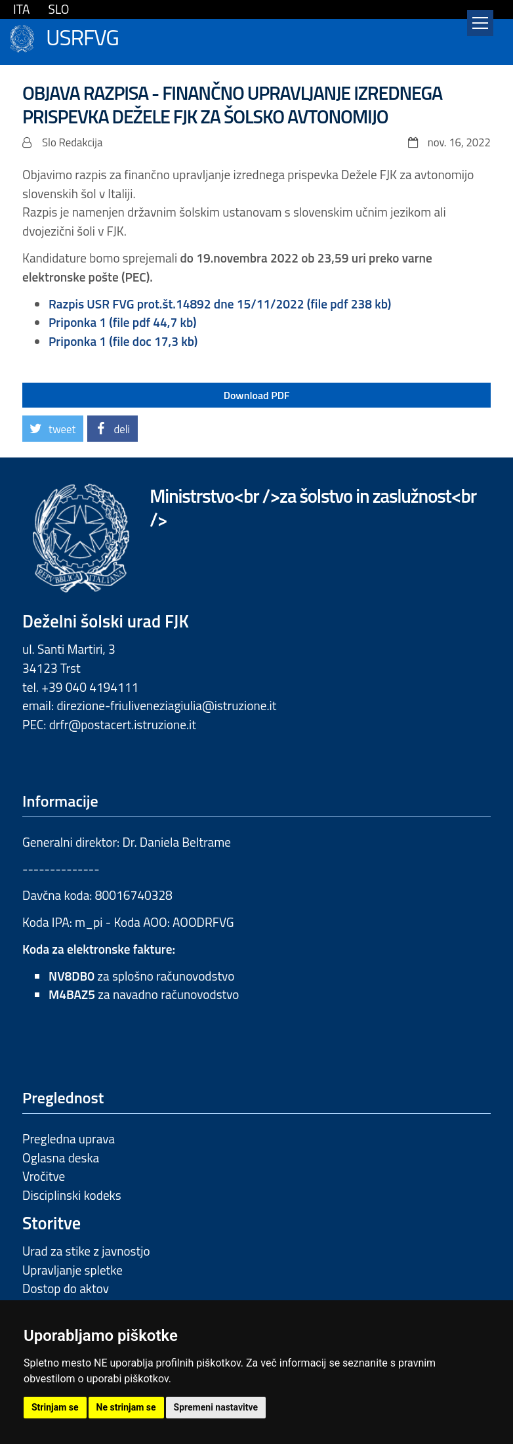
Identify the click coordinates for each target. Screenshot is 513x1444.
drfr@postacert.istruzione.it (122, 724)
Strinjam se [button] (55, 1407)
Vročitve (43, 1175)
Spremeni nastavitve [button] (216, 1407)
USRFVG (82, 35)
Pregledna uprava (68, 1138)
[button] (52, 428)
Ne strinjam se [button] (126, 1407)
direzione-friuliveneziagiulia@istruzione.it (166, 705)
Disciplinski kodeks (71, 1194)
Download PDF (257, 395)
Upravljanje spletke (72, 1269)
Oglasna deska (60, 1157)
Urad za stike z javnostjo (86, 1250)
